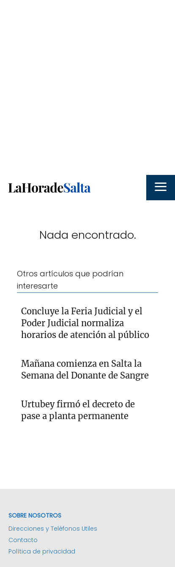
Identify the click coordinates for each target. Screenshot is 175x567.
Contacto (23, 540)
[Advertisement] (87, 87)
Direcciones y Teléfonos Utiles (52, 528)
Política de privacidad (41, 551)
